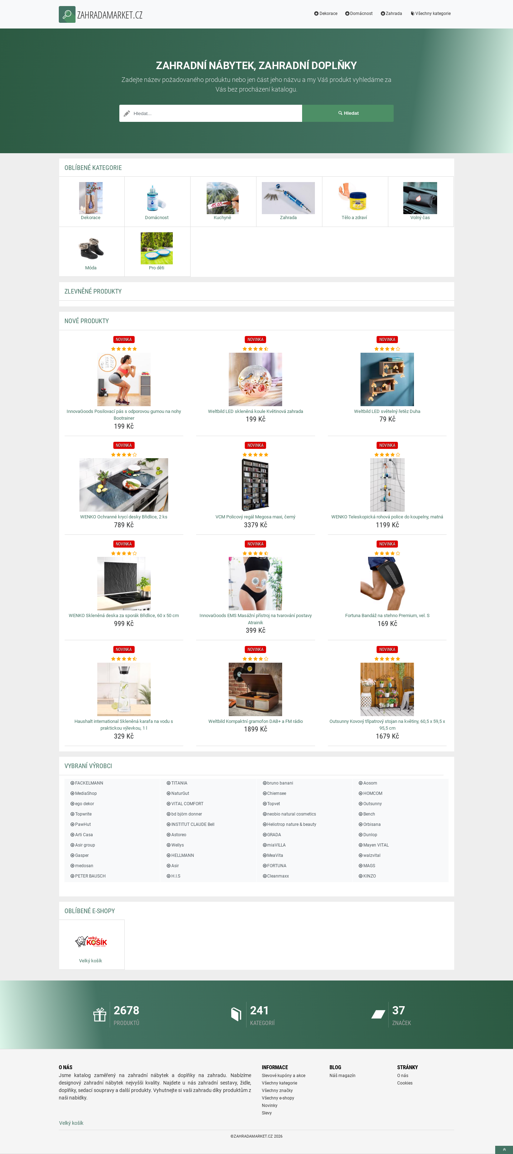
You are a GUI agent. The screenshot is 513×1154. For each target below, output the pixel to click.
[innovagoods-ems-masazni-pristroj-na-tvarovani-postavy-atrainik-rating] (255, 553)
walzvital (369, 855)
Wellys (174, 845)
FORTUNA (274, 865)
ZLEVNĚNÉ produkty (92, 291)
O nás (402, 1075)
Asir (172, 865)
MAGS (366, 865)
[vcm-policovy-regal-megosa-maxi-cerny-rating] (255, 455)
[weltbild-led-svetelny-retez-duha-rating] (387, 349)
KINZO (367, 876)
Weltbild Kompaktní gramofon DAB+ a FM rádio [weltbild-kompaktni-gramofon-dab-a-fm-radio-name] (255, 721)
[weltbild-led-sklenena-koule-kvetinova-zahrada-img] (255, 379)
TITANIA (176, 783)
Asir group (82, 845)
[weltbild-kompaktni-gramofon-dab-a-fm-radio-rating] (255, 659)
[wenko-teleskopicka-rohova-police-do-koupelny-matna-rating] (387, 455)
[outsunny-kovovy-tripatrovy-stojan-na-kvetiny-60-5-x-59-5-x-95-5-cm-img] (387, 689)
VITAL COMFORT (184, 803)
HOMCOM (370, 793)
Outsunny (370, 803)
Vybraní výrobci (88, 766)
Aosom (367, 783)
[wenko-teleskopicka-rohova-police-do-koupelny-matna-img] (387, 485)
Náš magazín (343, 1075)
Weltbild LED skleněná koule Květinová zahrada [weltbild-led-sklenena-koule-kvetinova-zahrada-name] (255, 411)
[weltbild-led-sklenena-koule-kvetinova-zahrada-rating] (255, 349)
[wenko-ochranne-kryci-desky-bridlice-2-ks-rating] (124, 455)
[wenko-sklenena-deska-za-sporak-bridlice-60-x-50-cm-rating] (124, 553)
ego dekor (82, 803)
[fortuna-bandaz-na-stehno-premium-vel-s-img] (387, 583)
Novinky (270, 1105)
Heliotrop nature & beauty (289, 824)
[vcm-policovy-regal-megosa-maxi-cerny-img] (255, 485)
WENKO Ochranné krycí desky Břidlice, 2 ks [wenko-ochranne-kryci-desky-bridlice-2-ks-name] (123, 516)
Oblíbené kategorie (93, 167)
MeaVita (272, 855)
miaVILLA (274, 845)
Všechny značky (277, 1090)
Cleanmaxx (275, 876)
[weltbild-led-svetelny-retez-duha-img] (387, 379)
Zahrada (391, 13)
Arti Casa (81, 834)
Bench (366, 814)
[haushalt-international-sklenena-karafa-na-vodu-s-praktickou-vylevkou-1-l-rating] (124, 659)
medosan (81, 865)
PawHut (80, 824)
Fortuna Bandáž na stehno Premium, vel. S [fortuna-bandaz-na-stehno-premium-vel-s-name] (387, 615)
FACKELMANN (86, 783)
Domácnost (358, 13)
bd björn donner (184, 814)
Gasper (79, 855)
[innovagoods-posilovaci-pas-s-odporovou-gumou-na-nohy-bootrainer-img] (124, 379)
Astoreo (176, 834)
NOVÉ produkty (86, 321)
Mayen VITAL (373, 845)
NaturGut (177, 793)
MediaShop (83, 793)
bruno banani (277, 783)
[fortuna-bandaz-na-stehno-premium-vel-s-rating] (387, 553)
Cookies (405, 1083)
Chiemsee (274, 793)
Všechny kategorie (430, 13)
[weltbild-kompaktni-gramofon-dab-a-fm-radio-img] (255, 689)
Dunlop (367, 834)
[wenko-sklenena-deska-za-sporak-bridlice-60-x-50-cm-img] (124, 583)
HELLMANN (180, 855)
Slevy (267, 1113)
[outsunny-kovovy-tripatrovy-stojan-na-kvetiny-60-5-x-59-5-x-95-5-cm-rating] (387, 659)
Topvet (271, 803)
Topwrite (81, 814)
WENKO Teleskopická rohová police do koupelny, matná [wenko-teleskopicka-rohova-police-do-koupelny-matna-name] (387, 516)
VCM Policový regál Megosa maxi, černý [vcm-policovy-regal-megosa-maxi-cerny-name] (255, 516)
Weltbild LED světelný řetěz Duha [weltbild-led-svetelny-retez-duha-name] (387, 411)
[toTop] (504, 1150)
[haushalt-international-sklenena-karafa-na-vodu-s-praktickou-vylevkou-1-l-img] (124, 689)
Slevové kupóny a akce (283, 1075)
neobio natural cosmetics (289, 814)
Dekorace (325, 13)
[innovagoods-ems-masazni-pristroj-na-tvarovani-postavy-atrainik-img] (255, 583)
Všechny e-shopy (278, 1098)
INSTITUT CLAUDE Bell (190, 824)
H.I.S (173, 876)
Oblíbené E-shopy (89, 911)
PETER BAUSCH (88, 876)
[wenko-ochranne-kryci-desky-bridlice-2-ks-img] (124, 485)
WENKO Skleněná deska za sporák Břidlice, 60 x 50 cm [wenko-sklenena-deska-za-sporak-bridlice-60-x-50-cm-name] (124, 615)
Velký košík (71, 1123)
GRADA (271, 834)
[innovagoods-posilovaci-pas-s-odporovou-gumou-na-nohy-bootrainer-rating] (124, 349)
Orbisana (369, 824)
